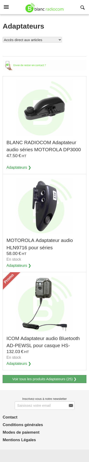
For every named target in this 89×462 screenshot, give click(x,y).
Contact (10, 417)
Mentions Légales (19, 440)
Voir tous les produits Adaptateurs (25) (52, 49)
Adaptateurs (16, 167)
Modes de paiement (21, 432)
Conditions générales (23, 425)
